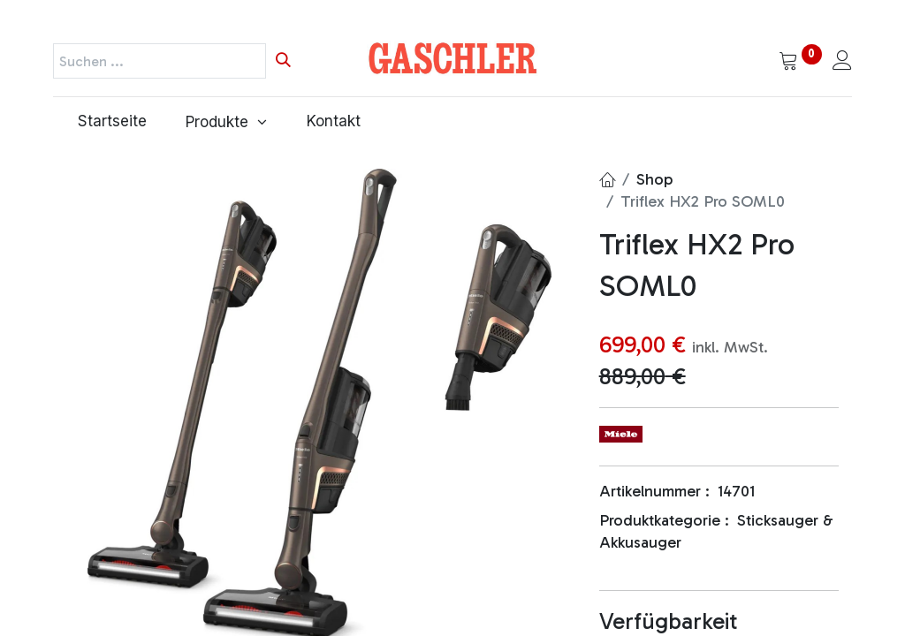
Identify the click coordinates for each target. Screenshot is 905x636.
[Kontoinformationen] (842, 62)
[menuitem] (107, 122)
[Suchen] (283, 61)
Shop (654, 179)
